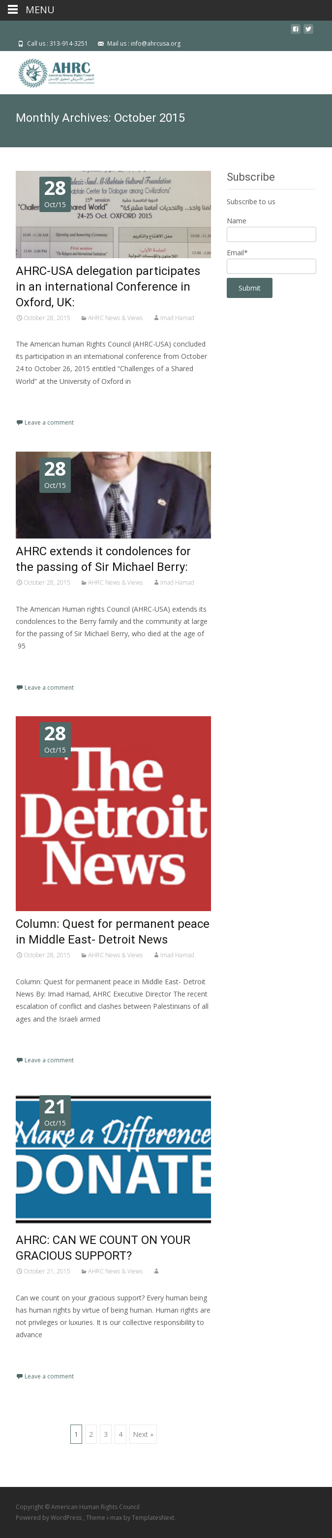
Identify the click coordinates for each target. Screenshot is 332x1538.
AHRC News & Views (115, 318)
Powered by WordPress (49, 1517)
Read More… (38, 399)
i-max (115, 1517)
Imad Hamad (177, 318)
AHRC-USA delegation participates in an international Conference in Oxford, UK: (108, 286)
